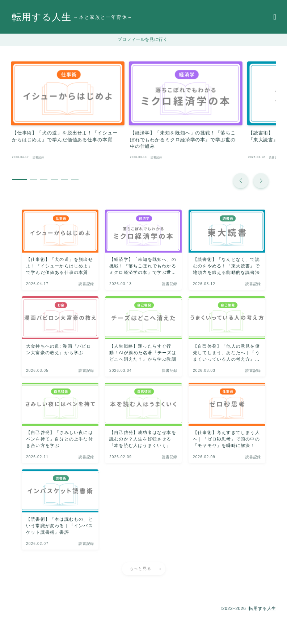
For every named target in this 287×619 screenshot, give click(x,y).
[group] (59, 107)
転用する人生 (44, 17)
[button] (240, 171)
